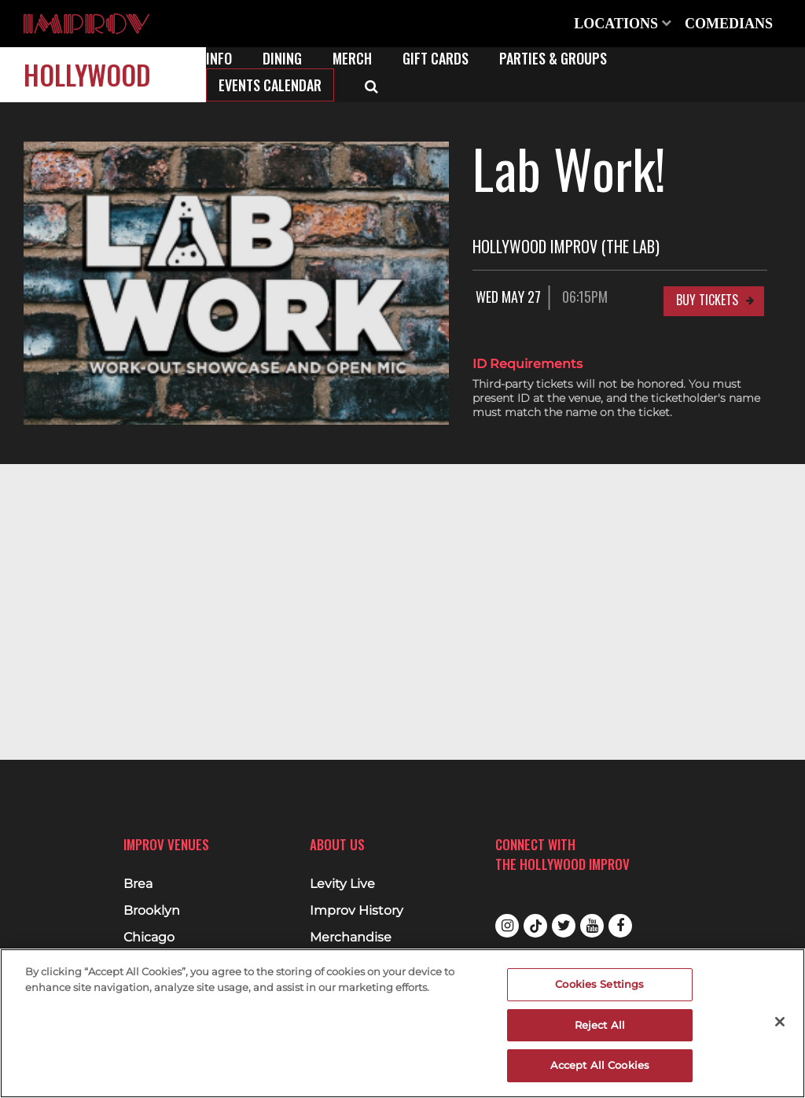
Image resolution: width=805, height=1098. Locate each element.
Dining (282, 58)
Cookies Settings (599, 984)
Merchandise (350, 937)
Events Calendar (270, 85)
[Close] (780, 1021)
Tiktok (535, 926)
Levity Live (342, 884)
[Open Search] (371, 85)
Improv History (356, 911)
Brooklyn (151, 911)
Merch (352, 58)
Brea (138, 884)
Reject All (600, 1025)
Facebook (620, 926)
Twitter (563, 926)
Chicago (149, 937)
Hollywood (87, 74)
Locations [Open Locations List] (622, 23)
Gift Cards (435, 58)
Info (219, 58)
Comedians (729, 23)
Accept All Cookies (599, 1065)
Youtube (592, 926)
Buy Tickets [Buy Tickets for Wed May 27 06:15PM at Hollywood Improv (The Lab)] (707, 299)
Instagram (507, 926)
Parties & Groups (553, 58)
